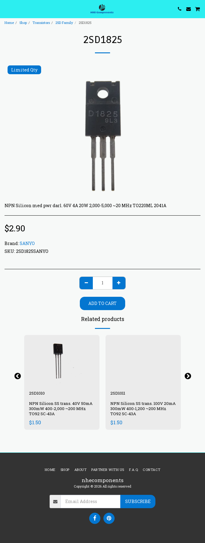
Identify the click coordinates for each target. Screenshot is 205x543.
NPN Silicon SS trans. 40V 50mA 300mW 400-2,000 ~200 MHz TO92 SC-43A (61, 408)
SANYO (27, 243)
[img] (61, 360)
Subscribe (138, 501)
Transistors (41, 22)
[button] (7, 9)
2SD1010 (37, 393)
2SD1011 (117, 393)
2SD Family (64, 22)
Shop (23, 22)
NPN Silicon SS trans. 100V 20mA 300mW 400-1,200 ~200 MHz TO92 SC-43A (143, 408)
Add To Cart (102, 303)
